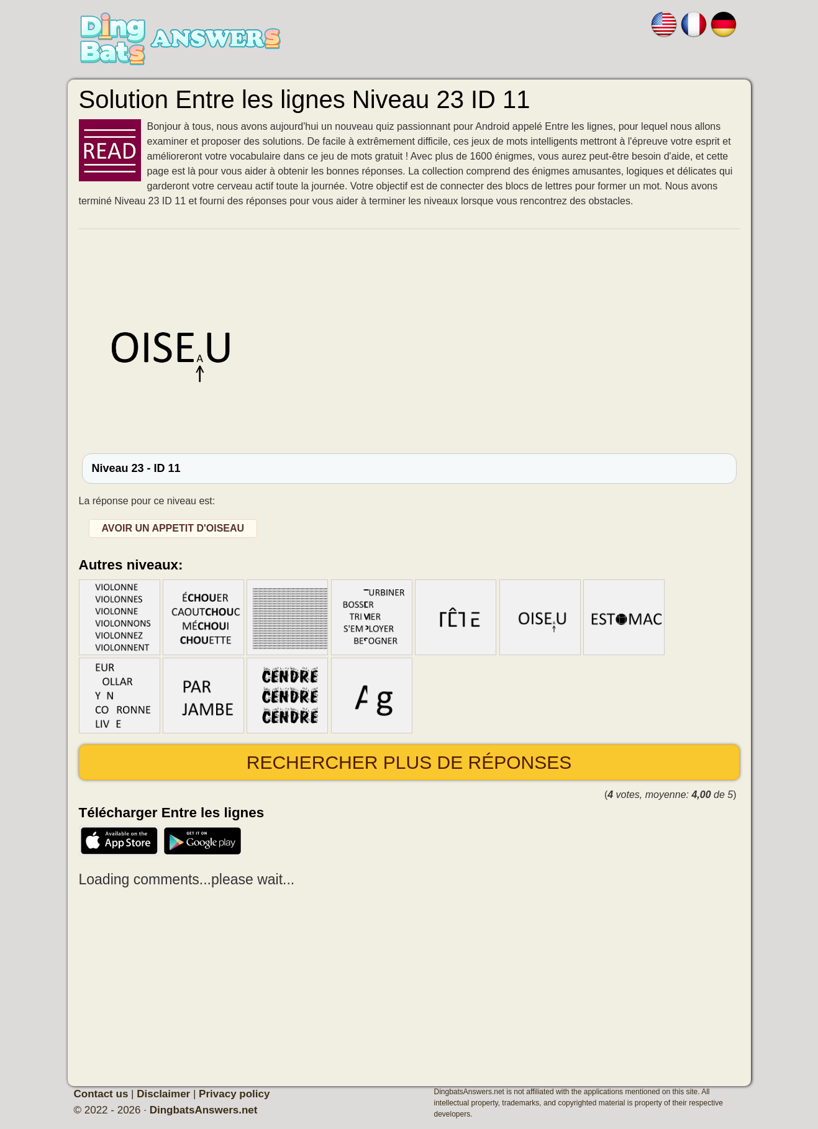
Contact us (101, 1094)
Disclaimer (163, 1094)
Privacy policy (234, 1094)
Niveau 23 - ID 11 (136, 468)
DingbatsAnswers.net (204, 1110)
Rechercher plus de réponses (409, 762)
